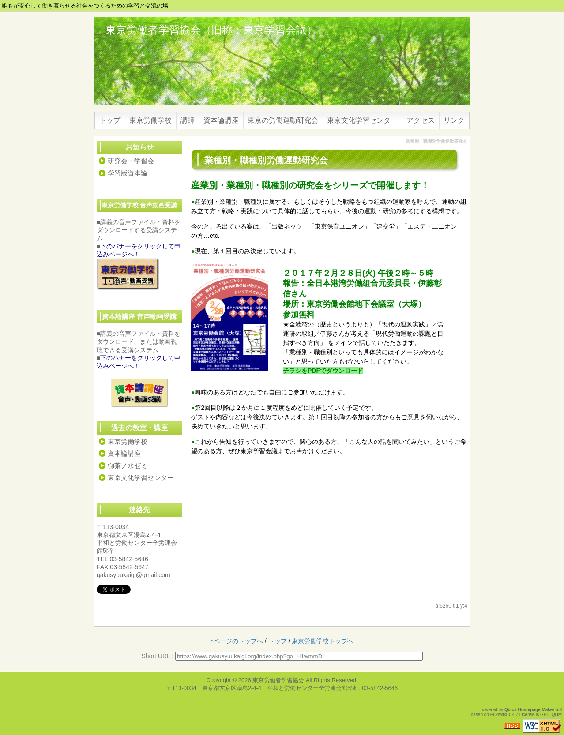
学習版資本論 (127, 173)
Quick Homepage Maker (529, 709)
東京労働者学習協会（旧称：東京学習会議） (211, 30)
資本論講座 (221, 120)
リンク (454, 120)
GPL (544, 714)
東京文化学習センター (362, 120)
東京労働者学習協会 (278, 680)
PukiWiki (498, 714)
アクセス (420, 120)
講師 (187, 120)
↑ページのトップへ (237, 641)
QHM (557, 714)
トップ (109, 120)
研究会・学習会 (131, 161)
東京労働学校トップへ (322, 641)
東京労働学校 (150, 120)
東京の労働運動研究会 (283, 120)
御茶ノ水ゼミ (127, 465)
